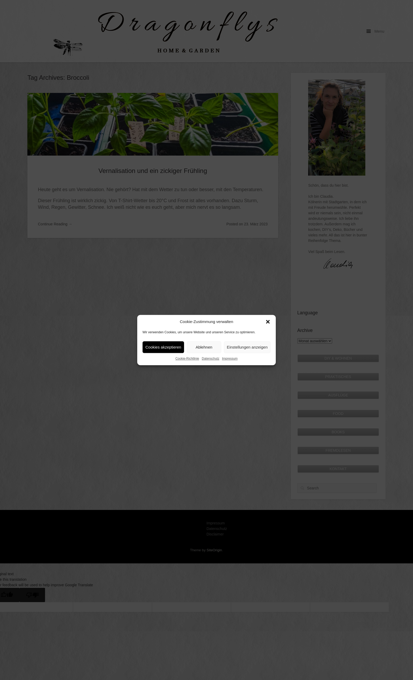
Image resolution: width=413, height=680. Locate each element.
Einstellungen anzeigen (247, 347)
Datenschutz (210, 358)
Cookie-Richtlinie (187, 358)
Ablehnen (204, 347)
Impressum (230, 358)
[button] (268, 321)
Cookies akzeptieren (163, 347)
